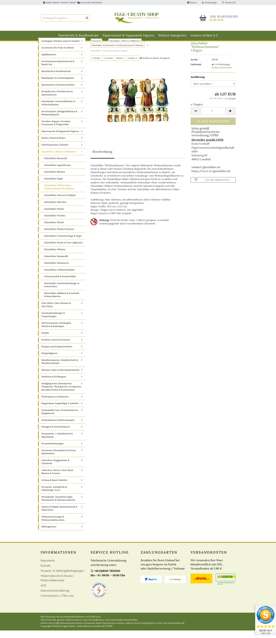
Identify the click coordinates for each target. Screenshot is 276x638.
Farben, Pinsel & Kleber (53, 145)
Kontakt (46, 573)
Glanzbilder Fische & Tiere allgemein (63, 250)
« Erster (96, 65)
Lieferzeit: (196, 71)
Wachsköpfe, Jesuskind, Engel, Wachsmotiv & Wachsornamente (58, 506)
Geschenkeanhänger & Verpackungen (53, 322)
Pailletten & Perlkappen (53, 384)
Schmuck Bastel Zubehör (54, 487)
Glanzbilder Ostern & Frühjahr (60, 202)
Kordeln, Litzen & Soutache (55, 347)
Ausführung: (198, 84)
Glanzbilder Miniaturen (56, 270)
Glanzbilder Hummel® (56, 263)
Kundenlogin (209, 2)
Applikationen (48, 62)
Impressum (48, 568)
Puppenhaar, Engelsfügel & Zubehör (60, 410)
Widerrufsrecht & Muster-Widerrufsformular (57, 585)
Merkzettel (229, 2)
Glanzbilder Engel (53, 186)
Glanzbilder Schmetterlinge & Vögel (63, 243)
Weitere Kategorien (172, 35)
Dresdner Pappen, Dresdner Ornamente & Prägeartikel (56, 130)
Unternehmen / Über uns (57, 603)
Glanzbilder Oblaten (54, 256)
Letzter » (132, 65)
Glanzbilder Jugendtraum (57, 172)
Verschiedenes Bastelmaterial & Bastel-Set (57, 70)
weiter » (120, 65)
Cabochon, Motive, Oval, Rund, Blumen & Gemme (57, 479)
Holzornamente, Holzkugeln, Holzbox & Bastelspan (56, 332)
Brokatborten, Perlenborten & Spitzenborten (57, 101)
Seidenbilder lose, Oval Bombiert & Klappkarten (59, 419)
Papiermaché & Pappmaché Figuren (128, 35)
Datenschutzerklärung (55, 598)
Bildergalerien (48, 534)
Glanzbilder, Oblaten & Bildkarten (59, 159)
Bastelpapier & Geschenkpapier (57, 85)
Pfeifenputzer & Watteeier (55, 404)
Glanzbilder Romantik (55, 165)
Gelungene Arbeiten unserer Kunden (60, 48)
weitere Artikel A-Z (204, 35)
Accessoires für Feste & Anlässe (57, 55)
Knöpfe (45, 340)
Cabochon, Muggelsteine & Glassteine (55, 469)
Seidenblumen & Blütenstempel (57, 427)
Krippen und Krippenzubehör (57, 354)
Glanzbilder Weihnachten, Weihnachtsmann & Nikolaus (59, 195)
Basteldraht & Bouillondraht (78, 35)
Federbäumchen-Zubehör (55, 152)
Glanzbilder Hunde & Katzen (59, 236)
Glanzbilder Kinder (54, 216)
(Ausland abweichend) (221, 75)
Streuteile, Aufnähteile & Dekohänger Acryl (54, 496)
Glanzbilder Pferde (54, 229)
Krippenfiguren (49, 360)
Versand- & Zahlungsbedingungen (62, 578)
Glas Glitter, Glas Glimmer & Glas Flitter (56, 312)
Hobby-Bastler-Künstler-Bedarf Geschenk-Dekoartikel (72, 2)
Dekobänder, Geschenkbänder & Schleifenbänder (58, 111)
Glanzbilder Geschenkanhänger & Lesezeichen (61, 292)
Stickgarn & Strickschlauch (55, 434)
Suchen (192, 2)
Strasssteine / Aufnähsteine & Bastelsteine (57, 443)
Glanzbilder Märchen (55, 209)
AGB (43, 593)
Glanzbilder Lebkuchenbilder (59, 277)
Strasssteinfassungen (52, 451)
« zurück (108, 65)
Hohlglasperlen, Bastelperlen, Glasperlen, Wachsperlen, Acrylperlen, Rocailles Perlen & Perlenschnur (61, 394)
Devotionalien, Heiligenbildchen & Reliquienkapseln (59, 120)
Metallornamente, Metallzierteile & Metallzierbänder (59, 369)
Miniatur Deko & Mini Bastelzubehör (60, 377)
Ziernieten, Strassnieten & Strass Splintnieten (58, 459)
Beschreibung (102, 159)
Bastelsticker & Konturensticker (58, 92)
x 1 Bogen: (197, 112)
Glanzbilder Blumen (54, 179)
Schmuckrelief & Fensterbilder (60, 283)
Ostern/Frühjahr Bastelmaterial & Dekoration (59, 516)
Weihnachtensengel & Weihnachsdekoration (53, 526)
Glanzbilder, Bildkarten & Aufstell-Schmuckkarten (62, 302)
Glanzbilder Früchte (54, 223)
